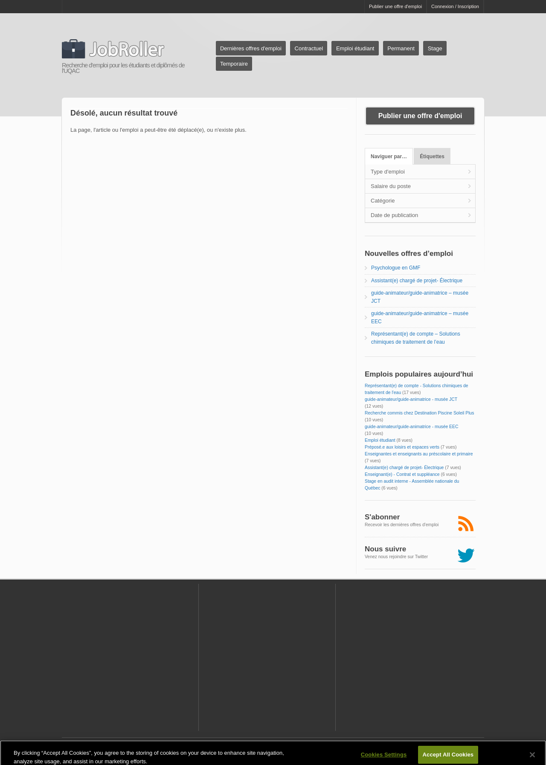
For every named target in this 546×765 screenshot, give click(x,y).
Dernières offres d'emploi (251, 48)
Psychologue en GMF (395, 268)
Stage (435, 48)
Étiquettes (432, 156)
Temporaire (234, 64)
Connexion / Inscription (455, 6)
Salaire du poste (391, 186)
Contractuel (309, 48)
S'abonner (382, 517)
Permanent (401, 48)
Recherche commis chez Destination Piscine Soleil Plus (419, 413)
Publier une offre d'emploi (395, 6)
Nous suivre (385, 549)
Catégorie (383, 200)
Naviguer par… (389, 156)
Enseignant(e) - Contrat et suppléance (402, 474)
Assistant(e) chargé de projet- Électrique (416, 281)
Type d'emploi (388, 171)
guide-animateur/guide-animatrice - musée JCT (411, 399)
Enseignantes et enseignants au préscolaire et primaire (419, 454)
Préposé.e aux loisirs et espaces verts (402, 447)
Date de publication (394, 215)
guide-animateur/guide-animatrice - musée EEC (411, 426)
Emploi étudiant (355, 48)
